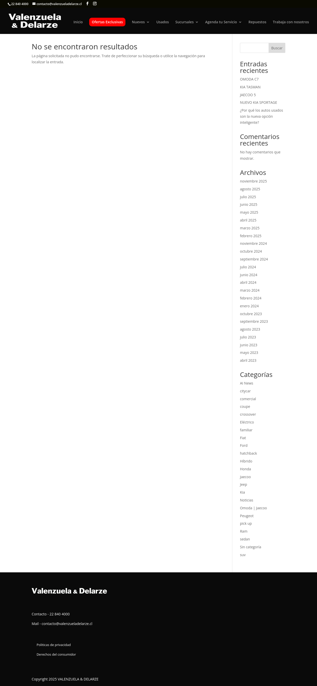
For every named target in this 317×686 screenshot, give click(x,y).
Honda (245, 469)
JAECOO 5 (248, 94)
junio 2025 (248, 204)
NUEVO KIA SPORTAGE (258, 102)
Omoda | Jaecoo (253, 508)
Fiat (243, 437)
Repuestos (257, 22)
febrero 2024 (251, 298)
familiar (246, 430)
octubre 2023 (251, 313)
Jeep (243, 484)
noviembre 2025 (253, 181)
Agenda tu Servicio (221, 22)
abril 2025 (248, 220)
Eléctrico (247, 422)
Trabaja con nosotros (291, 22)
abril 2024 (248, 282)
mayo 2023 (249, 352)
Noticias (246, 500)
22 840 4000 (19, 4)
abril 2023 (248, 360)
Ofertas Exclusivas (107, 21)
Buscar (277, 48)
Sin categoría (250, 546)
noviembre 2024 (253, 243)
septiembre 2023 (254, 321)
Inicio (78, 22)
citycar (245, 391)
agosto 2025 (250, 189)
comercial (248, 398)
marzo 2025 (249, 228)
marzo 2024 (249, 290)
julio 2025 (248, 196)
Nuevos (138, 22)
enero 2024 (249, 306)
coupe (245, 406)
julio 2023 (248, 337)
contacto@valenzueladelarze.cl (67, 623)
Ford (244, 445)
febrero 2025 (251, 235)
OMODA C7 (249, 79)
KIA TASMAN (250, 87)
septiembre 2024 (254, 259)
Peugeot (247, 515)
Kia (242, 492)
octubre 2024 (251, 251)
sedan (245, 539)
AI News (246, 383)
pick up (246, 523)
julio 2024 (248, 267)
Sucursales (184, 22)
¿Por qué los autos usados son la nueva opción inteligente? (261, 116)
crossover (248, 414)
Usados (162, 22)
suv (243, 554)
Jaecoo (245, 476)
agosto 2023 (250, 329)
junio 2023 (248, 344)
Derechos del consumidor (56, 654)
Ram (243, 531)
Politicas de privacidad (53, 644)
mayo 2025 (249, 212)
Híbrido (246, 461)
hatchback (248, 453)
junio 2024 (248, 274)
